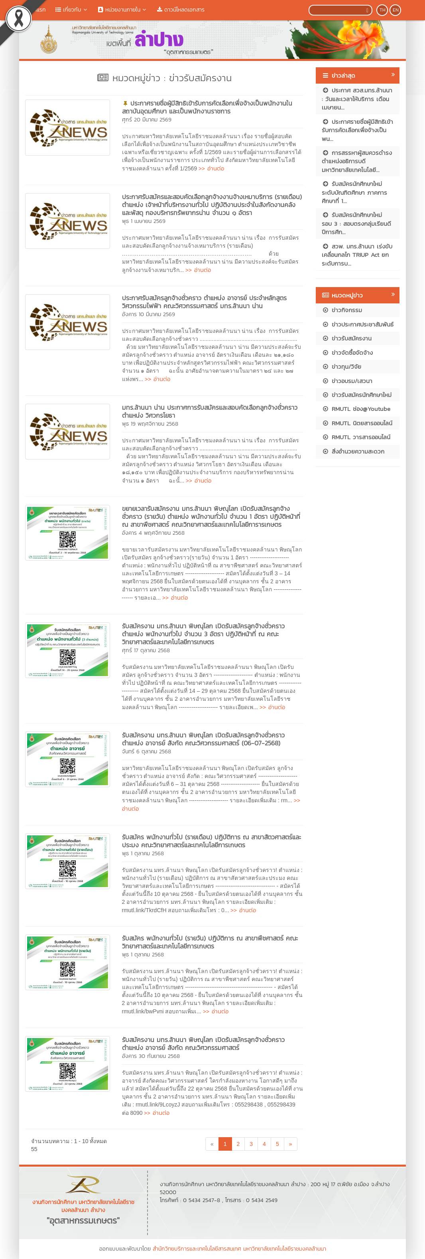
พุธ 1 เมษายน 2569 (143, 221)
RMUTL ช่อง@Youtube (356, 408)
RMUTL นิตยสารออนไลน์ (357, 423)
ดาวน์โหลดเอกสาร (181, 10)
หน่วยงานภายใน (123, 10)
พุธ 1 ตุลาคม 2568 (143, 853)
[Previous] (212, 1144)
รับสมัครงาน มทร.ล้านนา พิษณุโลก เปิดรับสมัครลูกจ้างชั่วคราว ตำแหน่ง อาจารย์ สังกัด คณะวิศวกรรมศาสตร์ (203, 1043)
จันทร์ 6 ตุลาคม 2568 (146, 751)
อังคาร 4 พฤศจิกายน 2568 (153, 533)
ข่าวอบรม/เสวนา (347, 380)
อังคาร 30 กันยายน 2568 (151, 1056)
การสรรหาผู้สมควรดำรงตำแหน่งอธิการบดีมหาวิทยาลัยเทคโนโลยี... (357, 161)
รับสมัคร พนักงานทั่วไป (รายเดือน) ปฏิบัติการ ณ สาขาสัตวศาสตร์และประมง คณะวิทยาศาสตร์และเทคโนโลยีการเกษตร (211, 841)
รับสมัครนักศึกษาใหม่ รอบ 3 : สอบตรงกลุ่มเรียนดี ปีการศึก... (356, 223)
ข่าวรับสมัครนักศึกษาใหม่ (357, 394)
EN (396, 10)
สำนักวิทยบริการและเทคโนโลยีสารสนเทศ (197, 1249)
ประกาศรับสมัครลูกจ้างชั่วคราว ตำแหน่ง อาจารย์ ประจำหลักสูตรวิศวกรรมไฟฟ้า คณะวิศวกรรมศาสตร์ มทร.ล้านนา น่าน (204, 302)
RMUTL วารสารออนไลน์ (356, 437)
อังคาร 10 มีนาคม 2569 (148, 314)
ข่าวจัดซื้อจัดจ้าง (347, 352)
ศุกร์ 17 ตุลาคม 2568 (146, 650)
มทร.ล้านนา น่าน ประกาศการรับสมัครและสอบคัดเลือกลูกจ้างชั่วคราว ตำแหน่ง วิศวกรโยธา (209, 411)
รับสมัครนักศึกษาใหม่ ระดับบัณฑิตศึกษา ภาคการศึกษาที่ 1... (354, 192)
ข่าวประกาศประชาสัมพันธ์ (358, 324)
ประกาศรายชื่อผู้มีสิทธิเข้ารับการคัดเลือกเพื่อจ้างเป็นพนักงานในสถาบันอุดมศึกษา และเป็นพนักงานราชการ (207, 107)
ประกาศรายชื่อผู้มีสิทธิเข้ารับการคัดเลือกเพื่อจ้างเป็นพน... (357, 130)
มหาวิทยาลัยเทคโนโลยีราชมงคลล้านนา (284, 1249)
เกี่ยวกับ (72, 10)
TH (383, 10)
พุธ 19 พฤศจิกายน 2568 (150, 424)
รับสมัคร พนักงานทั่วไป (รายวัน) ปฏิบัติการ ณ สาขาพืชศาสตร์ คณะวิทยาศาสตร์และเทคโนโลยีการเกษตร (210, 942)
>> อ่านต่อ (211, 168)
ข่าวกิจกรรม (342, 310)
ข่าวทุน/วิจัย (341, 366)
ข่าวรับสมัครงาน (347, 338)
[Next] (290, 1144)
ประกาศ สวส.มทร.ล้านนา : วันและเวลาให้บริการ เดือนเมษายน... (357, 99)
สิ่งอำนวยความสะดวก (353, 451)
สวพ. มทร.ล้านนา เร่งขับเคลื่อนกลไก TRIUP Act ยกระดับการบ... (357, 255)
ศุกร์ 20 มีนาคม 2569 (146, 119)
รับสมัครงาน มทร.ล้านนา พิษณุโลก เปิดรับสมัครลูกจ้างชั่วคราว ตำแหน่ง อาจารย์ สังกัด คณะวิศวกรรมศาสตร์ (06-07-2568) (203, 739)
